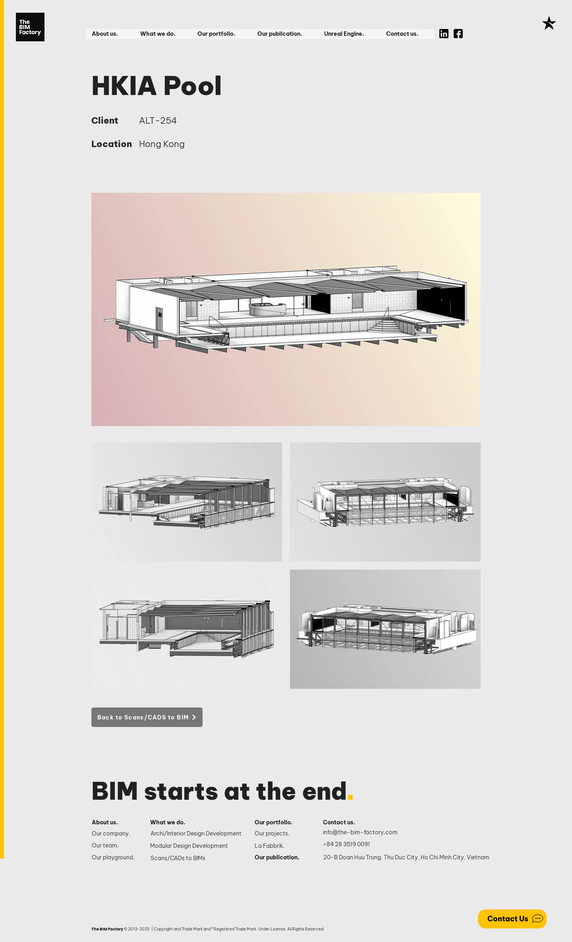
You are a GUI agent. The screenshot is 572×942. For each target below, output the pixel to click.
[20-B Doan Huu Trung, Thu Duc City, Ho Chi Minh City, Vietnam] (406, 858)
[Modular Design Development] (196, 846)
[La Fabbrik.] (280, 846)
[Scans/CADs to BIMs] (197, 858)
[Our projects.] (280, 834)
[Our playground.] (114, 858)
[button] (110, 34)
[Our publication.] (280, 858)
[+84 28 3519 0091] (351, 845)
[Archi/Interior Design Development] (197, 834)
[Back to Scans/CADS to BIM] (147, 717)
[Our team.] (114, 846)
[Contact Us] (512, 918)
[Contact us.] (343, 823)
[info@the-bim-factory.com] (362, 833)
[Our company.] (114, 834)
